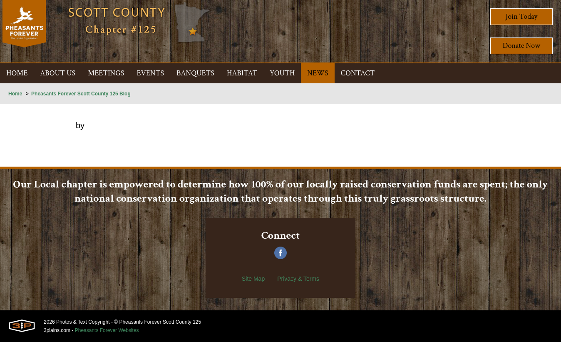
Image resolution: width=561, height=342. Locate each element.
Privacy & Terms (298, 278)
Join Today (522, 16)
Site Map (253, 278)
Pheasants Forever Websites (107, 330)
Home (15, 94)
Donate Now (521, 45)
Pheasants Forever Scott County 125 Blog (81, 94)
